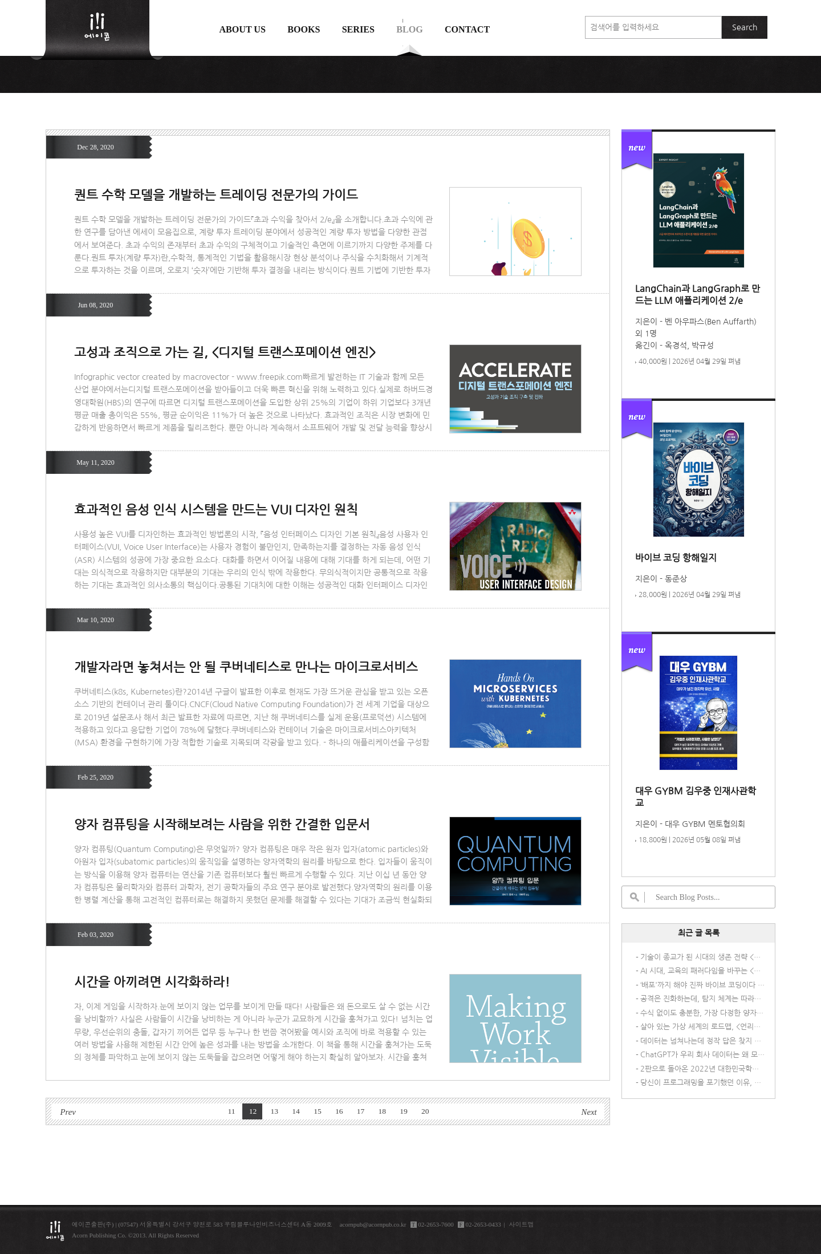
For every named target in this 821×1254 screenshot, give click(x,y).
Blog (409, 29)
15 (318, 1111)
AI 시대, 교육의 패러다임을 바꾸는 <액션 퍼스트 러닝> (702, 971)
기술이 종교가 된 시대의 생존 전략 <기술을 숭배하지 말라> (702, 957)
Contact (467, 29)
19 (404, 1111)
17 (361, 1111)
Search (744, 27)
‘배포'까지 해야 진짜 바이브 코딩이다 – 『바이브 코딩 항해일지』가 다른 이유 (702, 985)
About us (242, 29)
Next (589, 1112)
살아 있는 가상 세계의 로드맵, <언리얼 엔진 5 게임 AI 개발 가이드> (702, 1026)
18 (382, 1111)
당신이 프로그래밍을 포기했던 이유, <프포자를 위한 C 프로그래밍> (702, 1082)
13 (275, 1111)
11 (231, 1111)
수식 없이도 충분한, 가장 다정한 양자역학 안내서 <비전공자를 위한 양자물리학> (702, 1013)
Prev (67, 1112)
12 (253, 1111)
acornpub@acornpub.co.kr (372, 1224)
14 (296, 1111)
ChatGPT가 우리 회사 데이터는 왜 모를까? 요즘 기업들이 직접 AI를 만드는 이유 (702, 1054)
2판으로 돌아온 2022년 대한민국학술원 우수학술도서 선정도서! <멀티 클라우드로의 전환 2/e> (702, 1069)
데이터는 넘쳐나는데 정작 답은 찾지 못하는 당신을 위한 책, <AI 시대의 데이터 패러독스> (702, 1041)
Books (303, 29)
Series (358, 29)
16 (339, 1111)
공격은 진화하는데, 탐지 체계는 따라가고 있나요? (702, 999)
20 (425, 1111)
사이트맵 (521, 1224)
